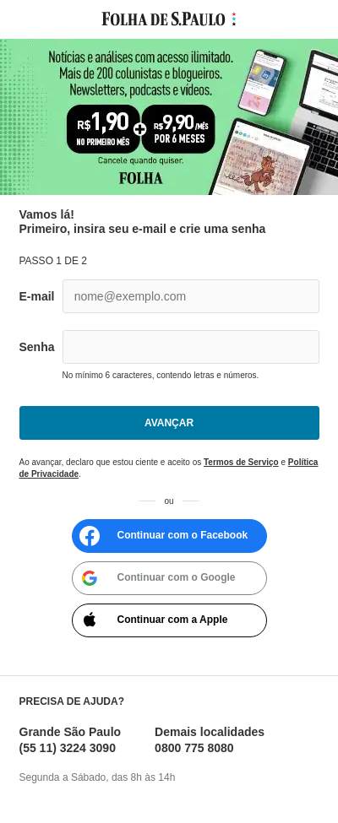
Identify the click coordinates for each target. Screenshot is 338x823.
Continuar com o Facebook (162, 536)
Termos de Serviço (241, 462)
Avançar (169, 423)
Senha (37, 347)
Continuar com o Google (156, 578)
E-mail (37, 296)
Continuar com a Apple (152, 620)
